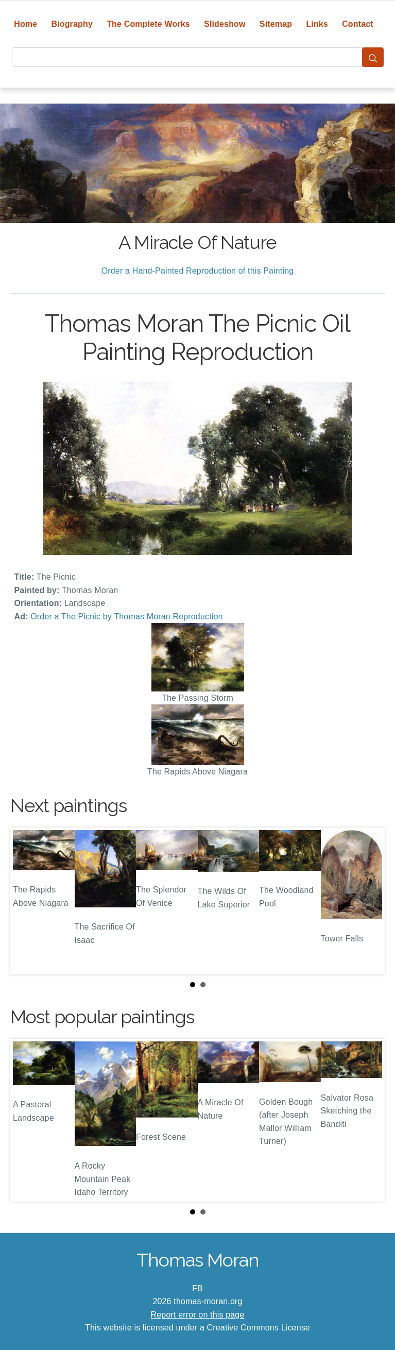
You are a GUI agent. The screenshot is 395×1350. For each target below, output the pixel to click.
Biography (72, 24)
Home (25, 24)
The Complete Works (148, 24)
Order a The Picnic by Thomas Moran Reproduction (126, 616)
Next (368, 900)
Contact (357, 24)
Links (317, 24)
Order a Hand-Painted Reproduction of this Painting (197, 270)
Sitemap (276, 24)
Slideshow (225, 24)
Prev (26, 900)
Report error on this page (198, 1314)
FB (197, 1288)
